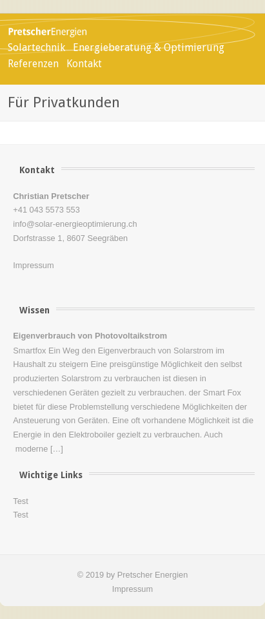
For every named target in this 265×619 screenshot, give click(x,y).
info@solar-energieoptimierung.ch (75, 224)
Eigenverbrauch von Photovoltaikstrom (90, 336)
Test (20, 501)
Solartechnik (36, 47)
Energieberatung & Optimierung (148, 47)
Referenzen (33, 64)
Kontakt (84, 64)
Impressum (33, 265)
